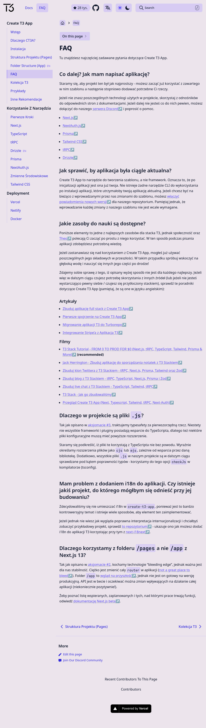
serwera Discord (107, 108)
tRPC (68, 149)
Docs (29, 7)
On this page (74, 36)
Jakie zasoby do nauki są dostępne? (102, 223)
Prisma (70, 133)
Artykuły (68, 301)
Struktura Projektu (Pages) (83, 626)
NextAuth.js (74, 125)
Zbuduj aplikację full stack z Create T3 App (98, 308)
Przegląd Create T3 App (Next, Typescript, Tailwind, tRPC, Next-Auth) (118, 402)
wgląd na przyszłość (118, 575)
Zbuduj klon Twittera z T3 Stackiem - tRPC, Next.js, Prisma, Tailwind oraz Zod (125, 370)
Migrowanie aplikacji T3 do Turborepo (94, 324)
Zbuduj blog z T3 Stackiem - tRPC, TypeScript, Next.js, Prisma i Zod (117, 378)
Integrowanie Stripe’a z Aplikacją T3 (92, 332)
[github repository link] (85, 8)
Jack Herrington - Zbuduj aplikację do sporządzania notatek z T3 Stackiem (122, 362)
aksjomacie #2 (99, 564)
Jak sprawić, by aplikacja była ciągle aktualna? (115, 170)
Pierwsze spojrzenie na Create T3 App (94, 316)
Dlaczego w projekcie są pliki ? (101, 415)
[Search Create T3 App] (169, 7)
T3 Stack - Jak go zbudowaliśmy (89, 394)
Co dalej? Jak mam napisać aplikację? (104, 73)
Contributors (131, 689)
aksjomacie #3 (99, 425)
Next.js (70, 117)
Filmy (64, 341)
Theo (65, 238)
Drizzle (70, 157)
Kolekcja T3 (191, 626)
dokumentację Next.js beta (96, 601)
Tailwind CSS (74, 141)
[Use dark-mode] (124, 7)
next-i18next (138, 532)
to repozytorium (137, 526)
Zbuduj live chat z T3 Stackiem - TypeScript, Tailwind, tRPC (110, 386)
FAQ (42, 7)
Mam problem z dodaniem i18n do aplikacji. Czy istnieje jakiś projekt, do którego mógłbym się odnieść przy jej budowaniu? (127, 490)
